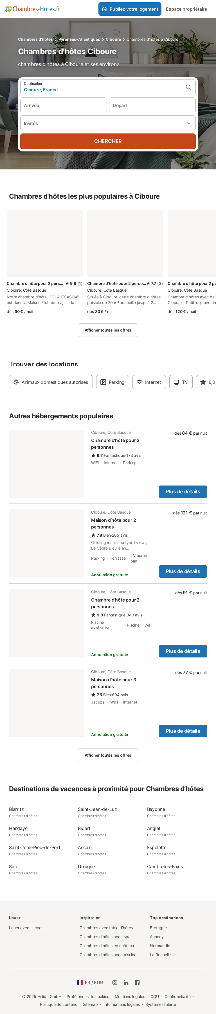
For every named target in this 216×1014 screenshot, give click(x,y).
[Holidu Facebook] (137, 982)
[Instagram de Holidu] (115, 982)
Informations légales (122, 1004)
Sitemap (90, 1004)
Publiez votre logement (130, 9)
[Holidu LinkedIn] (126, 982)
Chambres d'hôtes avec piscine (108, 954)
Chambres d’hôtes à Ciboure (152, 39)
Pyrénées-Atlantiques (79, 39)
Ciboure (113, 39)
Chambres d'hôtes (35, 39)
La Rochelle (160, 954)
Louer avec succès (26, 927)
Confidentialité (178, 996)
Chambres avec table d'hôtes (106, 927)
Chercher (108, 141)
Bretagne (158, 927)
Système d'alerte (160, 1004)
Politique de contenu (58, 1004)
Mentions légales (130, 996)
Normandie (160, 945)
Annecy (157, 936)
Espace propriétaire (186, 9)
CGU (154, 996)
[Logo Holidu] (32, 9)
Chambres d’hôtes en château (107, 945)
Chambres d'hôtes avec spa (105, 936)
